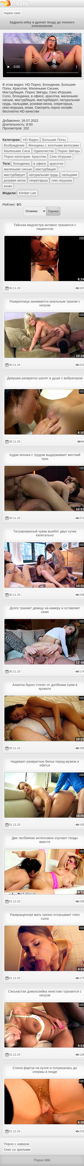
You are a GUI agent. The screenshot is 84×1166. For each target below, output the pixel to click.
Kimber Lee (27, 193)
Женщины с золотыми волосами (53, 145)
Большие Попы (54, 140)
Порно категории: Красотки (25, 156)
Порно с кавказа (16, 1144)
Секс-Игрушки (60, 156)
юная (8, 186)
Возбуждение (14, 145)
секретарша (38, 180)
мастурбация (46, 169)
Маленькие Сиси (17, 151)
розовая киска (15, 180)
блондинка (21, 163)
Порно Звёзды (69, 151)
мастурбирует (14, 175)
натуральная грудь (43, 175)
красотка (56, 163)
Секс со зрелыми (17, 1149)
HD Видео (31, 140)
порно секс (12, 13)
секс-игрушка (61, 180)
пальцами (69, 175)
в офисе (39, 163)
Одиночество (44, 151)
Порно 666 (42, 1160)
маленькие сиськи (18, 169)
